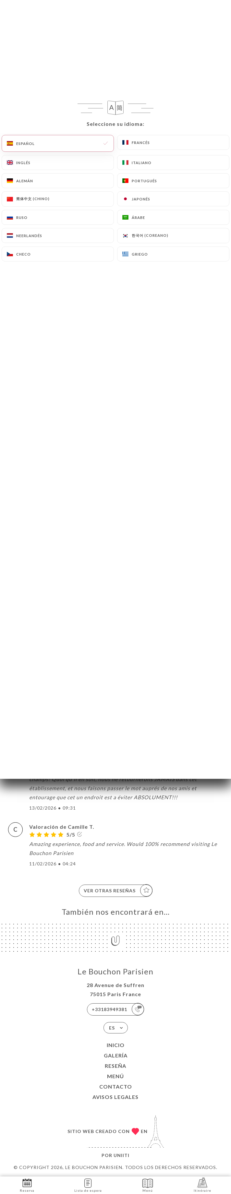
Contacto (115, 1086)
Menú (115, 1076)
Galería (116, 1055)
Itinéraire (202, 1184)
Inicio (116, 1045)
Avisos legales (115, 1097)
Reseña (115, 1066)
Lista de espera (88, 1184)
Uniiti (121, 1155)
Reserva (27, 1184)
